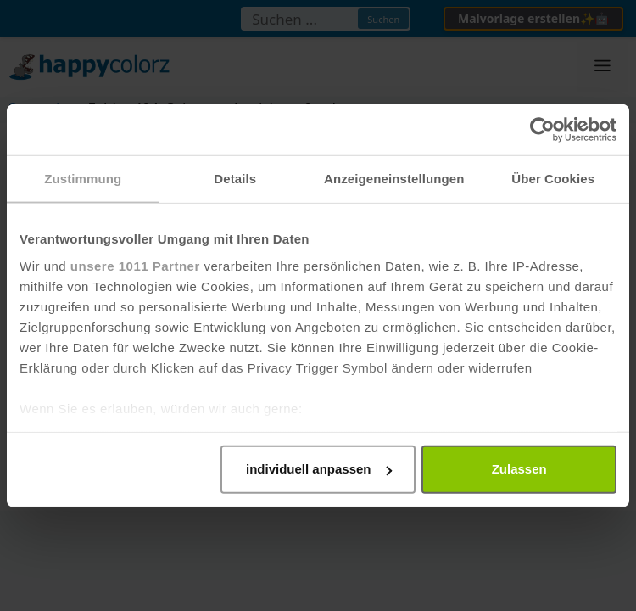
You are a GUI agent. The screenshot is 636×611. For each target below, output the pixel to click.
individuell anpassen (319, 469)
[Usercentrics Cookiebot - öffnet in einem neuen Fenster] (542, 130)
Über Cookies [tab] (552, 178)
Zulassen (519, 469)
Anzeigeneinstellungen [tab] (394, 178)
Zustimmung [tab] (82, 178)
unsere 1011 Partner (135, 265)
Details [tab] (235, 178)
